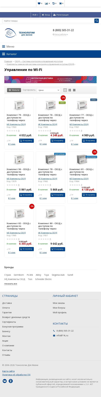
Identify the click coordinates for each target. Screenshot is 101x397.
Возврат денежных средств (16, 317)
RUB (35, 14)
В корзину (26, 140)
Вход (46, 14)
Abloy (38, 274)
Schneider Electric (43, 279)
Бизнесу (6, 331)
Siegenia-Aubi (58, 274)
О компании (8, 345)
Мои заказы (59, 303)
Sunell (70, 274)
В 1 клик (11, 144)
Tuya (46, 274)
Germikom (19, 274)
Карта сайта (8, 371)
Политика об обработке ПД (16, 374)
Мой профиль (60, 312)
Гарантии (7, 312)
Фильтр (14, 90)
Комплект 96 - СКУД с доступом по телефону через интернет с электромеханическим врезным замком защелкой (19, 172)
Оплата (6, 307)
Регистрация (61, 14)
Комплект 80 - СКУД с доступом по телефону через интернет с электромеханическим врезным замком (50, 226)
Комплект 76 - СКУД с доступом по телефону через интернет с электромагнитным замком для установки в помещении (50, 118)
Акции (5, 340)
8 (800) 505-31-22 (63, 30)
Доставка (7, 303)
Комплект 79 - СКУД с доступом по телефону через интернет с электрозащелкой (19, 118)
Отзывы (6, 354)
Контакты (7, 350)
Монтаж (6, 336)
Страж (7, 274)
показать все (10, 283)
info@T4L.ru (62, 335)
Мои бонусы (59, 307)
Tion (30, 279)
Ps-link (30, 274)
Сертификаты (9, 321)
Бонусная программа (12, 326)
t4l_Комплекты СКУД (16, 124)
